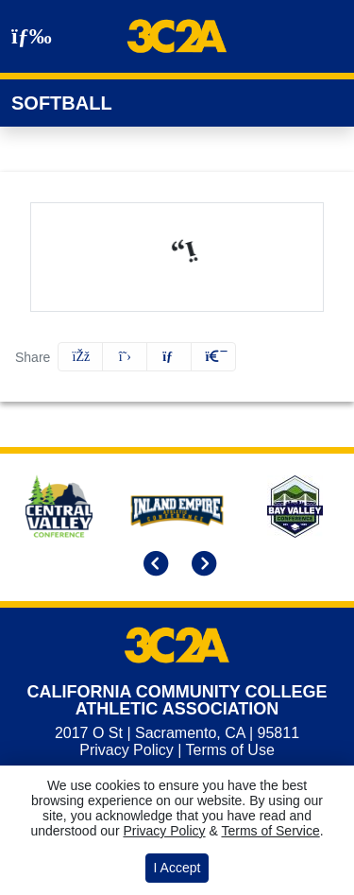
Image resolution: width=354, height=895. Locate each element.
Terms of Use (230, 750)
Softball (61, 103)
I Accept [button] (177, 867)
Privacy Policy (126, 750)
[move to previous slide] (153, 565)
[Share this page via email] (169, 356)
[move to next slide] (201, 565)
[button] (213, 356)
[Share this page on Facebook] (80, 356)
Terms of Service (270, 830)
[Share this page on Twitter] (124, 356)
